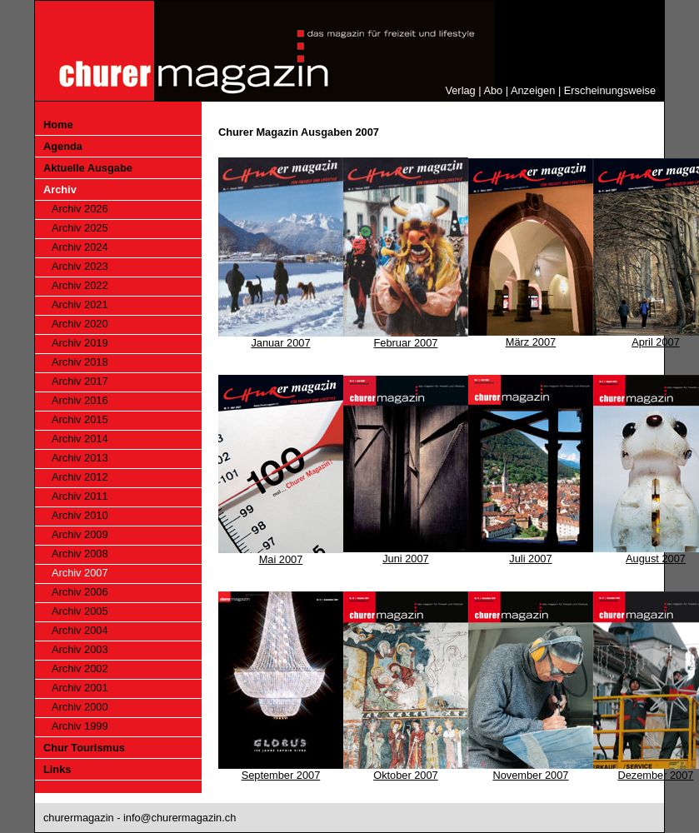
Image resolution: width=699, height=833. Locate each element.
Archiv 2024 (80, 247)
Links (57, 769)
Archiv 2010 (80, 515)
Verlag (460, 90)
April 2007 (656, 342)
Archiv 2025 (80, 228)
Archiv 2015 (80, 419)
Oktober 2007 (405, 775)
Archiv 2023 (80, 266)
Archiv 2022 (80, 285)
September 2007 (281, 775)
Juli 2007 (530, 558)
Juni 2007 (405, 558)
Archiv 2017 (80, 381)
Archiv (60, 189)
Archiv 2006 (80, 592)
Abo (492, 90)
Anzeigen (533, 90)
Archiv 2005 (80, 611)
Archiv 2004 (80, 630)
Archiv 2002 (80, 668)
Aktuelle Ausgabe (87, 168)
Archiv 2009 (80, 534)
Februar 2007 (406, 343)
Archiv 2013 (80, 457)
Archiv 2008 (80, 553)
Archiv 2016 (80, 400)
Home (58, 124)
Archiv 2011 (80, 496)
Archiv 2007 (80, 572)
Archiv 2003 (80, 649)
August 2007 (656, 558)
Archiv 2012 (80, 477)
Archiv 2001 (80, 687)
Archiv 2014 (80, 438)
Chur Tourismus (84, 747)
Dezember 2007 (655, 775)
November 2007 (530, 775)
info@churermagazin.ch (179, 817)
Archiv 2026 (80, 208)
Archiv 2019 (80, 343)
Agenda (62, 146)
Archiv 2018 (80, 362)
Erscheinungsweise (610, 90)
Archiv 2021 (80, 304)
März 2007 (531, 342)
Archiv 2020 (80, 323)
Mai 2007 (281, 559)
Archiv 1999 (80, 726)
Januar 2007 (280, 343)
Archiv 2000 (80, 707)
